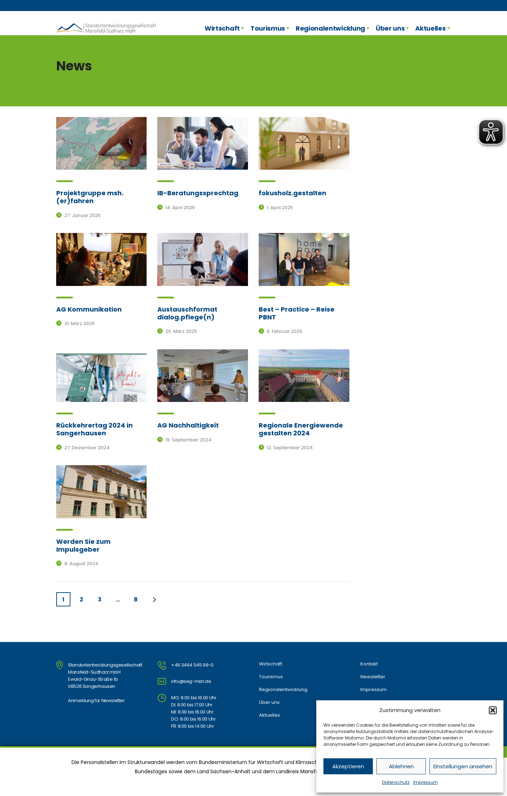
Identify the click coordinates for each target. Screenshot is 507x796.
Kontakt (369, 664)
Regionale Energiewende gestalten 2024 (301, 429)
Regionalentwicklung (330, 28)
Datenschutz (396, 782)
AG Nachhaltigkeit (188, 425)
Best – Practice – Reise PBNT (296, 313)
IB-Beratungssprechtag (197, 193)
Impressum (425, 782)
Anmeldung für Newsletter (96, 700)
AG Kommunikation (89, 309)
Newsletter (372, 677)
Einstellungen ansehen (462, 766)
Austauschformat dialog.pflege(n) (187, 313)
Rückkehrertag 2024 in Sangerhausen (94, 429)
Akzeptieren (348, 766)
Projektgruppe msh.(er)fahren (89, 197)
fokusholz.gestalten (292, 193)
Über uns (390, 28)
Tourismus (267, 28)
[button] (492, 710)
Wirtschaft (222, 28)
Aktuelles (430, 28)
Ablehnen (401, 766)
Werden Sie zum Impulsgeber (83, 545)
